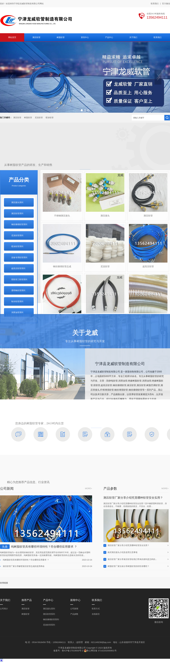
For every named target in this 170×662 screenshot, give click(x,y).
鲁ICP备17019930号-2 (72, 650)
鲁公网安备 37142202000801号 (100, 650)
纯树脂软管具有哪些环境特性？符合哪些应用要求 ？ (44, 546)
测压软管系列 (49, 614)
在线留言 (96, 614)
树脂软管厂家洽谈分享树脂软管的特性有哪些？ (128, 566)
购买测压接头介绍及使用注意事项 (122, 552)
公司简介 (4, 608)
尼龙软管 (39, 118)
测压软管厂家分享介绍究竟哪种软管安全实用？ (133, 497)
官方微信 (166, 3)
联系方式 (96, 608)
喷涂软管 (50, 118)
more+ (88, 488)
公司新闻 (74, 608)
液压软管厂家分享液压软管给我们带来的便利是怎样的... (132, 559)
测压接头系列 (49, 608)
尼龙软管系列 (49, 625)
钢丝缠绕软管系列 (51, 619)
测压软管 (17, 118)
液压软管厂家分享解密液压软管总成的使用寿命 (23, 566)
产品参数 (74, 614)
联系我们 (155, 3)
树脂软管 (28, 118)
